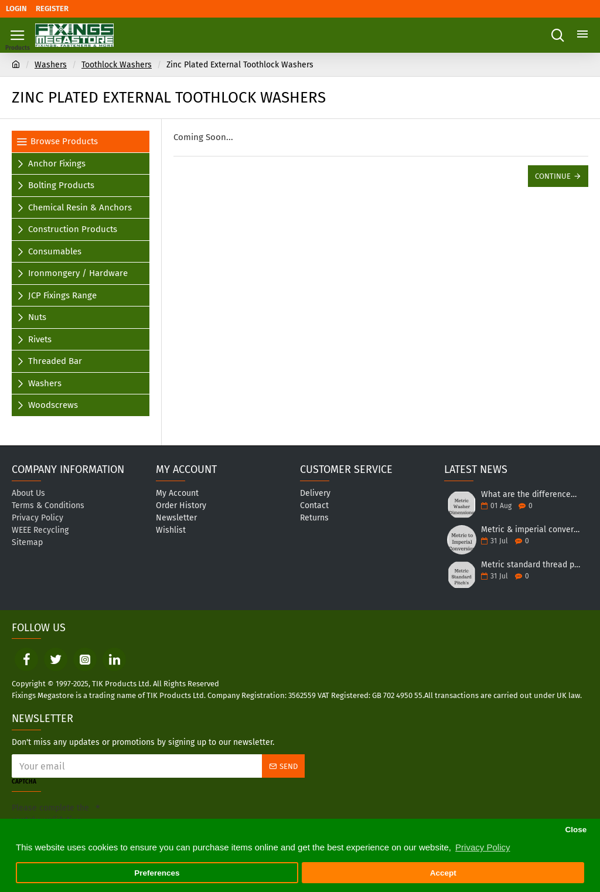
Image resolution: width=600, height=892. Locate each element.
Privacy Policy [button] (482, 847)
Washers (51, 65)
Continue (553, 176)
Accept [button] (443, 873)
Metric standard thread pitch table (531, 564)
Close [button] (576, 829)
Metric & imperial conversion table (531, 529)
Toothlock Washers (116, 65)
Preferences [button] (156, 873)
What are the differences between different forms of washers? (531, 494)
